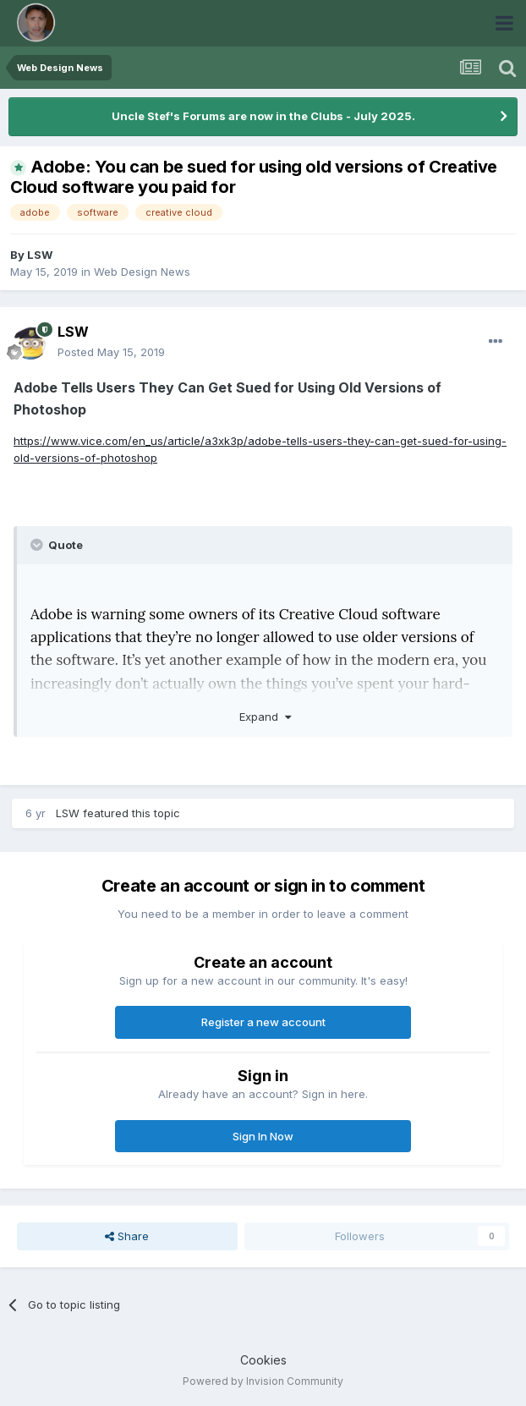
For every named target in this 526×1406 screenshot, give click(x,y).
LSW (39, 254)
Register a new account (263, 1022)
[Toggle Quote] (38, 545)
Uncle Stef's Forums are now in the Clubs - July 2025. (263, 116)
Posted (111, 352)
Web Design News (142, 271)
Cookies (263, 1360)
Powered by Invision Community (263, 1381)
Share (127, 1236)
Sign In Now (263, 1136)
